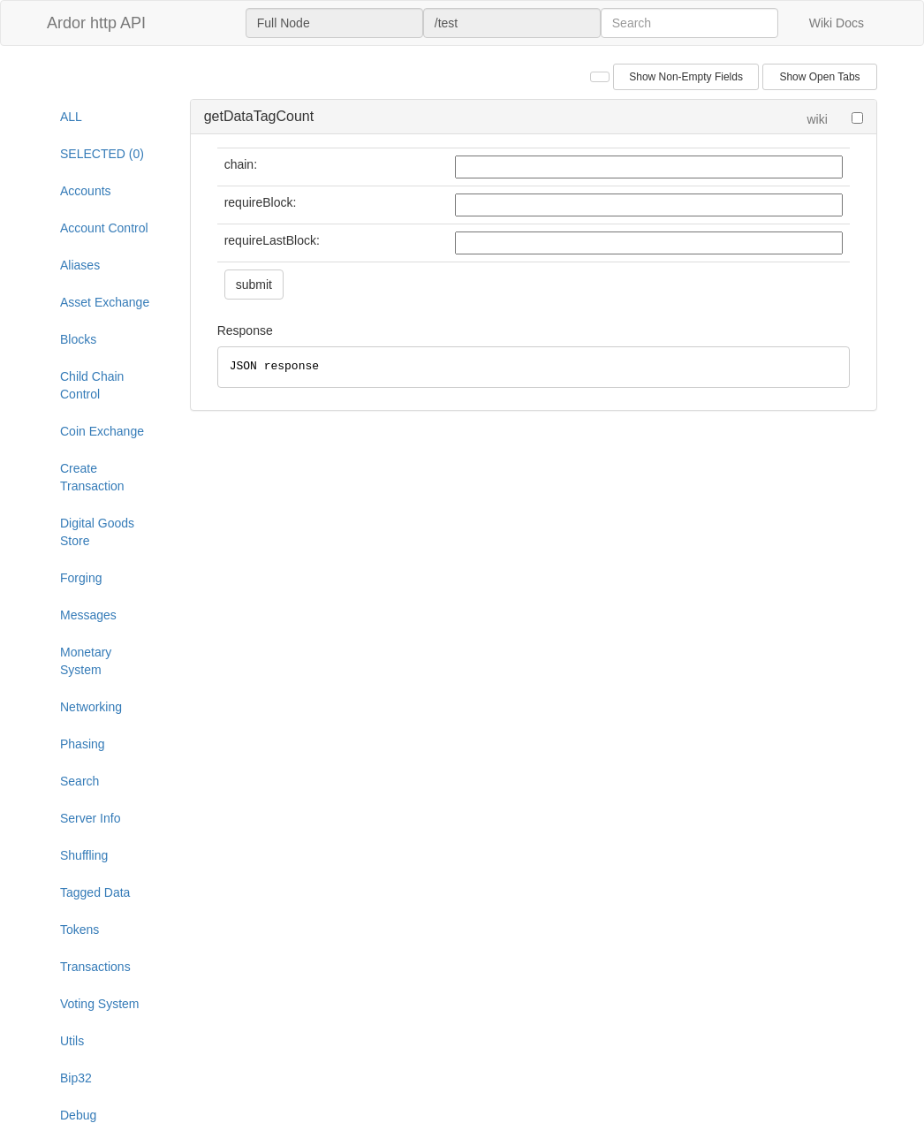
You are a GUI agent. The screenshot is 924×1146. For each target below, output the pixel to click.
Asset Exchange (104, 302)
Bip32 (76, 1078)
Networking (91, 707)
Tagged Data (95, 892)
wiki (817, 119)
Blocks (78, 339)
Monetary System (85, 661)
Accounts (85, 191)
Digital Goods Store (97, 532)
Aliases (80, 265)
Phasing (82, 744)
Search (79, 781)
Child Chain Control (92, 385)
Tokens (79, 929)
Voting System (100, 1004)
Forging (81, 578)
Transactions (95, 967)
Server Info (90, 818)
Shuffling (84, 855)
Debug (78, 1115)
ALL (71, 117)
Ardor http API (96, 23)
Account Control (104, 228)
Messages (88, 615)
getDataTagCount (259, 116)
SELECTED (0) (102, 154)
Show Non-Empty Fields (686, 77)
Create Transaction (92, 477)
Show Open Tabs (819, 77)
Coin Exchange (102, 431)
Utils (72, 1041)
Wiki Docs (836, 23)
